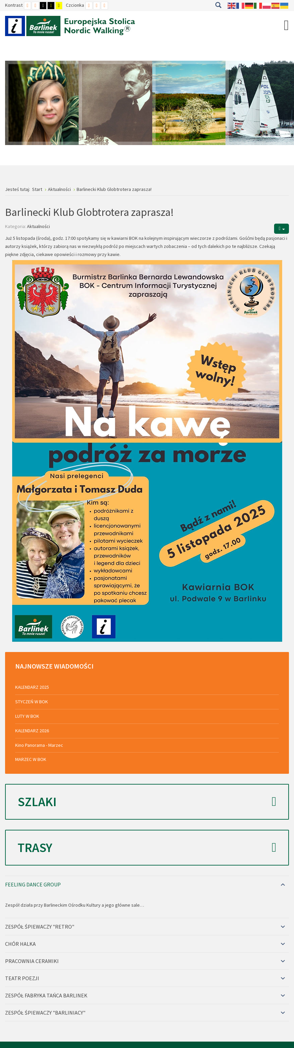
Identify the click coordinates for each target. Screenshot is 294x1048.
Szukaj (218, 5)
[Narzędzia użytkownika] (281, 228)
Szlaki (147, 802)
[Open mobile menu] (286, 25)
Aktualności (38, 226)
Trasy (147, 847)
